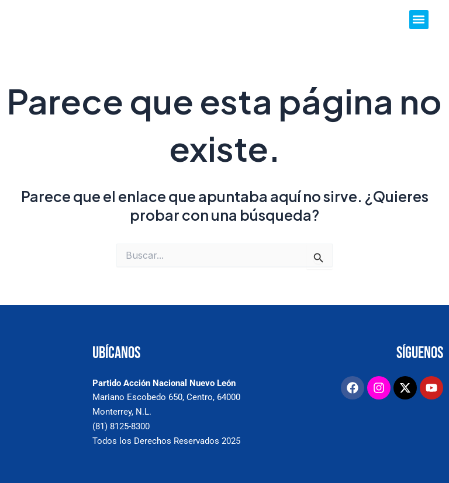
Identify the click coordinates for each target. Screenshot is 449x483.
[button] (419, 19)
